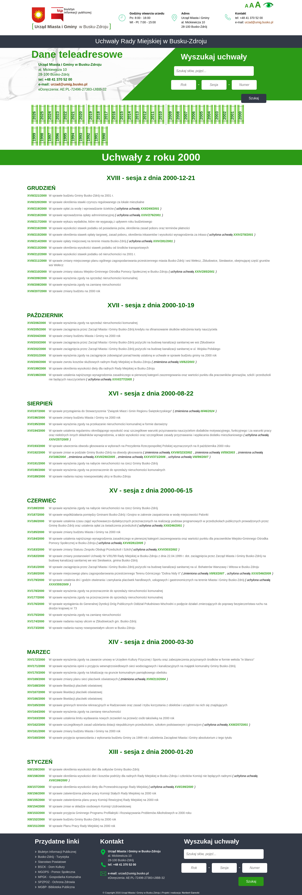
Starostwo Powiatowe (52, 861)
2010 (160, 115)
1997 (50, 137)
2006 (193, 115)
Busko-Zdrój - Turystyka (53, 856)
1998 (42, 137)
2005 (201, 115)
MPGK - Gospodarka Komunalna (59, 877)
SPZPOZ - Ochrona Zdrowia (56, 882)
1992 (88, 137)
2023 (57, 115)
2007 (186, 115)
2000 (240, 115)
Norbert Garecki (190, 892)
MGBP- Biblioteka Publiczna (56, 887)
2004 (209, 115)
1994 (73, 137)
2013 (137, 115)
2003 (217, 115)
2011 (153, 115)
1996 (57, 137)
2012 (145, 115)
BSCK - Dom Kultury (51, 867)
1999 (34, 137)
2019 (91, 115)
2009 (170, 115)
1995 (65, 137)
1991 (96, 137)
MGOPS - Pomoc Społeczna (56, 872)
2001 (232, 115)
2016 (114, 115)
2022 (65, 115)
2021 (73, 115)
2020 (81, 115)
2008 (178, 115)
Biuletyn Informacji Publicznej (57, 851)
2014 (129, 115)
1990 (104, 137)
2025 (42, 115)
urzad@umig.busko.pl (259, 22)
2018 (98, 115)
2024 (50, 115)
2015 (122, 115)
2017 (106, 115)
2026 (34, 115)
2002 (225, 115)
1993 (81, 137)
